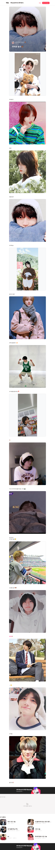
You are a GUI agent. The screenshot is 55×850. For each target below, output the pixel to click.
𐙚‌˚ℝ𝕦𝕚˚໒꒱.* (10, 838)
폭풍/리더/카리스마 (11, 830)
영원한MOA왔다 (38, 823)
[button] (40, 3)
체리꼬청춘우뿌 (38, 838)
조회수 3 (12, 823)
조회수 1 (14, 838)
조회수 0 (44, 823)
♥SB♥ (9, 823)
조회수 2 (44, 838)
